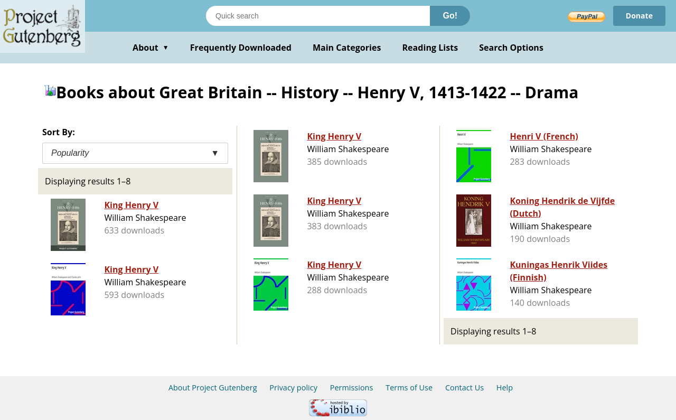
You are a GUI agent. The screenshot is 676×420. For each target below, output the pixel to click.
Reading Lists (430, 47)
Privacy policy (293, 387)
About (151, 47)
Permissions (351, 387)
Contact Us (464, 387)
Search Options (511, 47)
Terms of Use (409, 387)
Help (504, 387)
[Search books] (318, 16)
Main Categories (347, 47)
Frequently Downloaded (241, 47)
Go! (450, 15)
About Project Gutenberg (212, 387)
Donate (639, 16)
